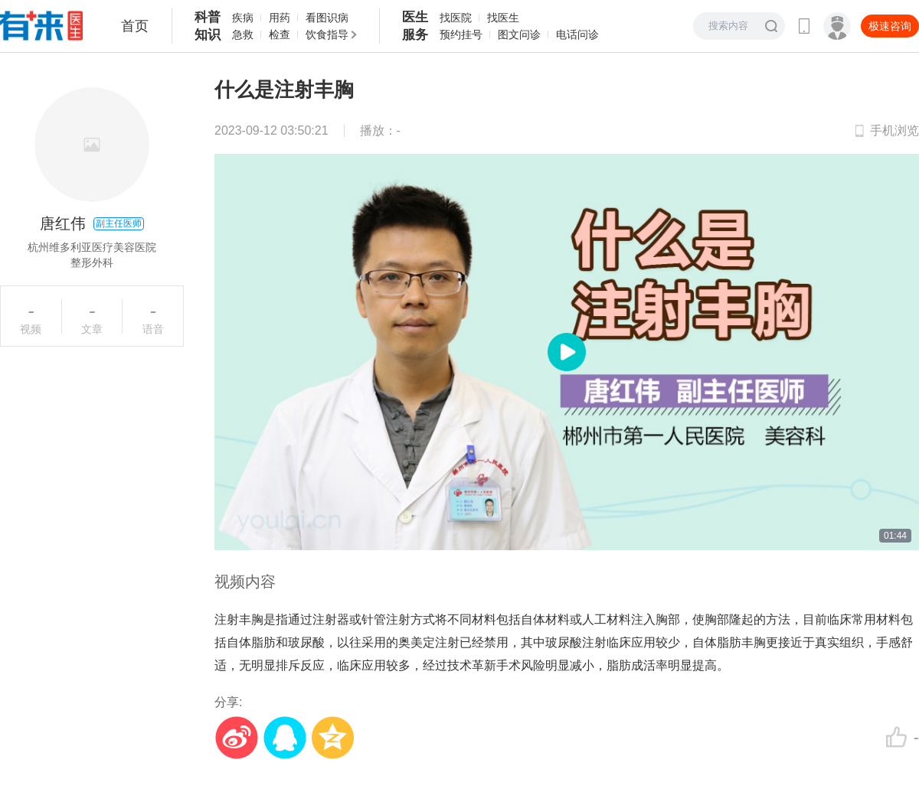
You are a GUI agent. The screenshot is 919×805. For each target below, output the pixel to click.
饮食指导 (327, 34)
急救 (242, 34)
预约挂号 (461, 34)
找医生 (503, 17)
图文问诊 (519, 34)
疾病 (242, 17)
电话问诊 (577, 34)
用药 (279, 17)
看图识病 (327, 17)
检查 (279, 34)
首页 (135, 26)
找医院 (456, 17)
